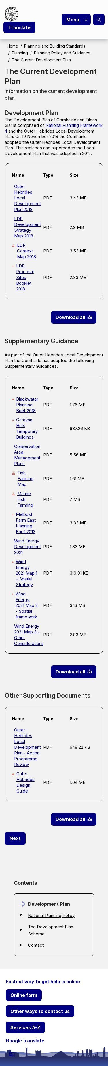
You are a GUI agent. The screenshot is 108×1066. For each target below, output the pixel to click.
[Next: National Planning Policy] (15, 838)
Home (12, 46)
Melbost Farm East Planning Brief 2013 (26, 523)
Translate (19, 27)
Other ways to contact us (40, 1011)
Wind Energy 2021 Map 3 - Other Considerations (26, 634)
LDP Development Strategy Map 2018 (26, 227)
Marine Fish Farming (25, 499)
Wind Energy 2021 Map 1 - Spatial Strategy (26, 573)
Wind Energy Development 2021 (26, 546)
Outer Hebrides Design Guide (25, 782)
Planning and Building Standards (54, 46)
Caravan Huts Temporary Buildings (27, 428)
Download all (70, 317)
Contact (36, 945)
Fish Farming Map (25, 478)
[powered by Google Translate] (11, 1054)
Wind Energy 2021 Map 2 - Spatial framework (27, 605)
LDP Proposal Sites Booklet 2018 (25, 277)
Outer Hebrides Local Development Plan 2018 (26, 198)
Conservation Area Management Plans (26, 455)
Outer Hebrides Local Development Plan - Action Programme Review (26, 747)
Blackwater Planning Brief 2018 (27, 404)
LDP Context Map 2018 (26, 250)
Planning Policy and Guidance (62, 52)
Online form (23, 995)
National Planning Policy (51, 915)
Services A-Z (25, 1027)
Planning (20, 52)
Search (99, 19)
